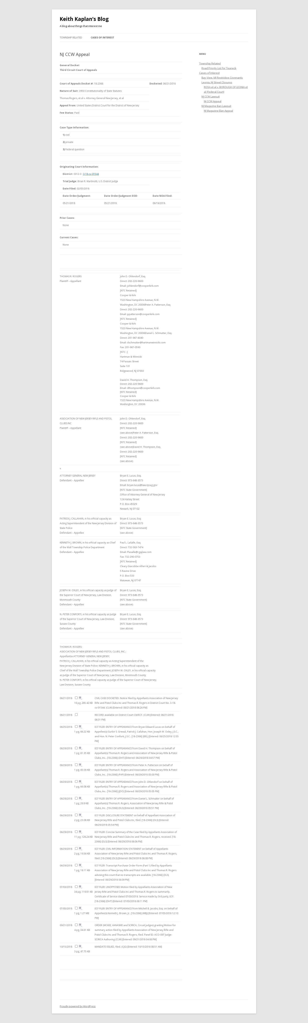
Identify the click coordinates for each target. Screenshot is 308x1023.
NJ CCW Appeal (212, 101)
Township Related (71, 37)
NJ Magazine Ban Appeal (218, 110)
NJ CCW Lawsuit (211, 96)
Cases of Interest (102, 37)
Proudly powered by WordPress (77, 1006)
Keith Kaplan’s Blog (84, 18)
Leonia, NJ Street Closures (217, 82)
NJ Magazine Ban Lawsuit (216, 106)
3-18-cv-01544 (91, 174)
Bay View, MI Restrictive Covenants (222, 77)
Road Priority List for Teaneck (219, 68)
